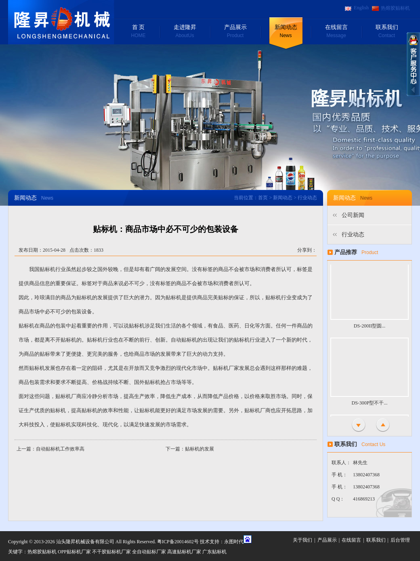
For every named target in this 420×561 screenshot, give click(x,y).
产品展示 (235, 32)
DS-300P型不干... (369, 407)
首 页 (138, 32)
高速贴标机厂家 (184, 552)
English (361, 7)
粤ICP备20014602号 (178, 541)
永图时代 (234, 541)
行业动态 (353, 234)
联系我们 (386, 32)
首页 (263, 197)
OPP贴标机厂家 (74, 552)
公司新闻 (353, 215)
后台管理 (400, 540)
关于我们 (302, 540)
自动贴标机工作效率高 (60, 449)
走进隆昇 (185, 32)
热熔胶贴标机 (395, 8)
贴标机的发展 (199, 449)
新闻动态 (285, 32)
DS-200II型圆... (369, 330)
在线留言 (336, 32)
